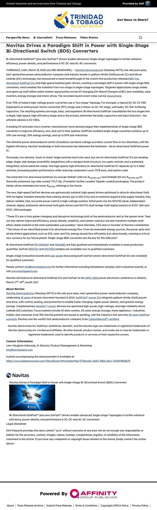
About (10, 505)
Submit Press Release (59, 505)
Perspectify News (18, 37)
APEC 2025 (91, 277)
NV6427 (44, 244)
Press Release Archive (30, 505)
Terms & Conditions (86, 505)
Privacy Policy (140, 505)
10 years (26, 297)
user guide (56, 255)
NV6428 (60, 244)
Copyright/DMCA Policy (115, 505)
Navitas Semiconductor (89, 70)
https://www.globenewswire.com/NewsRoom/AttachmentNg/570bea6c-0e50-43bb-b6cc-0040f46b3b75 (68, 360)
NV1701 (33, 249)
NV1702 (49, 249)
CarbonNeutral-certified (103, 319)
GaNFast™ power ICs (88, 297)
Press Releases (66, 37)
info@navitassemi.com (38, 266)
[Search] (140, 37)
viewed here (114, 95)
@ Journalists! (42, 37)
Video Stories (89, 37)
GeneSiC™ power (46, 306)
